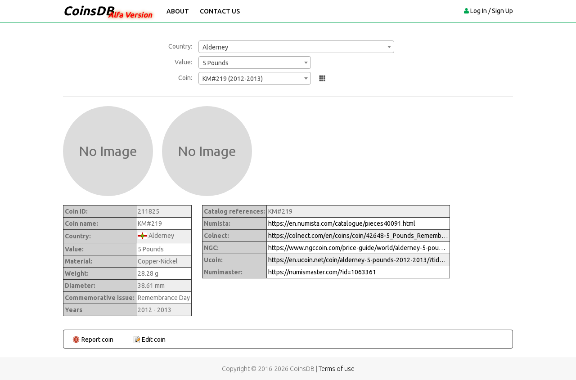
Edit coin (154, 339)
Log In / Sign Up (491, 10)
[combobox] (296, 46)
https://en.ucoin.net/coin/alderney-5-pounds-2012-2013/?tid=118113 (358, 260)
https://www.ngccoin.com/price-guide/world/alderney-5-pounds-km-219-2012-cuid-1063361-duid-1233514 (358, 247)
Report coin (97, 339)
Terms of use (337, 368)
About (177, 11)
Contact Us (220, 11)
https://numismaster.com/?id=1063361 (322, 272)
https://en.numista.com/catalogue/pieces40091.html (341, 223)
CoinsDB (88, 11)
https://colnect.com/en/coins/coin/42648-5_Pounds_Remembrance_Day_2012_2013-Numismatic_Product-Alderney (358, 235)
